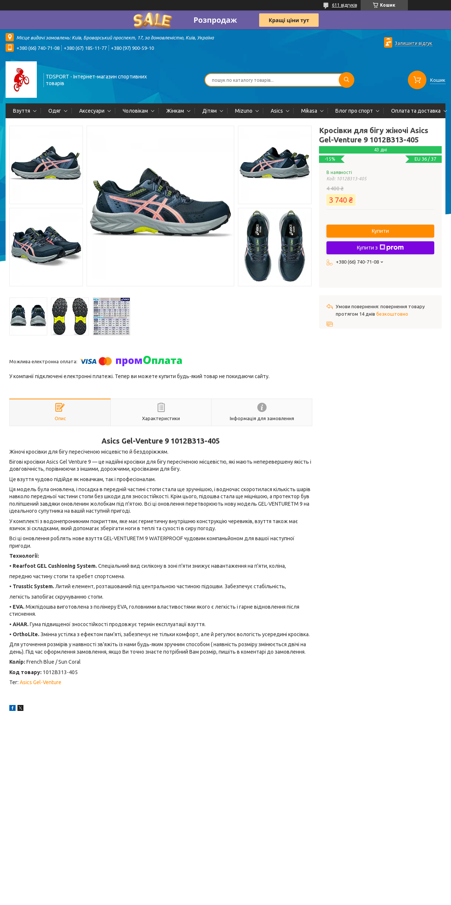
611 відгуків (344, 5)
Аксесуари (91, 110)
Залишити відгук (413, 43)
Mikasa (309, 110)
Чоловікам (135, 110)
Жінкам (175, 110)
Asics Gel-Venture (40, 682)
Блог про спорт (354, 110)
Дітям (209, 110)
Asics (277, 110)
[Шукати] (346, 80)
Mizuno (243, 110)
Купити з (380, 247)
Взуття (21, 110)
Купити (380, 231)
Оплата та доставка (416, 110)
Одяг (54, 110)
